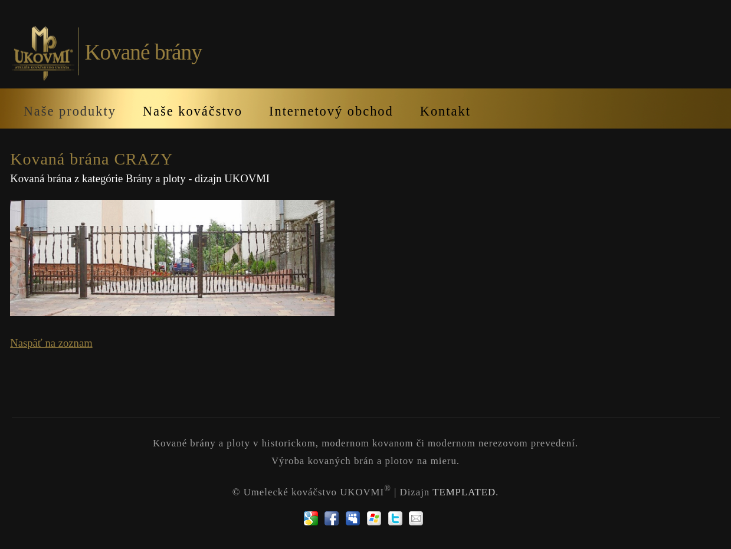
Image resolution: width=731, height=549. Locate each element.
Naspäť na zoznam (51, 343)
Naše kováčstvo (192, 111)
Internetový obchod (331, 111)
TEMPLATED (464, 492)
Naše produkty (70, 111)
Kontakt (445, 111)
